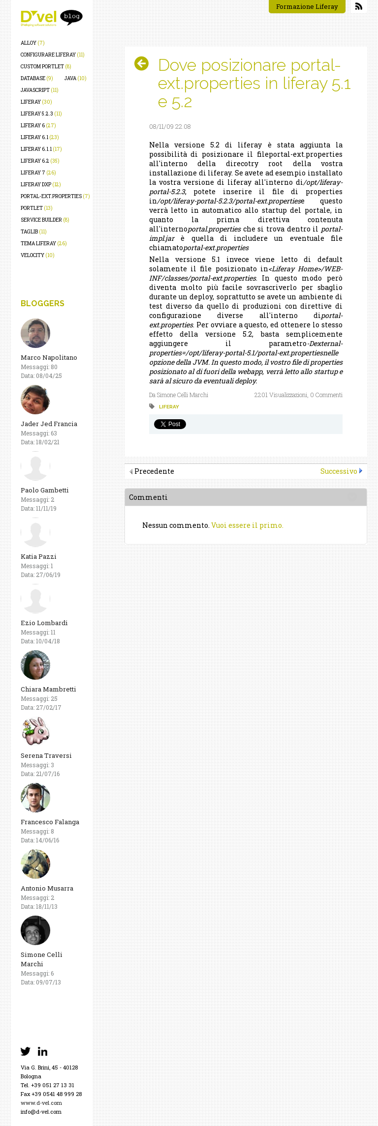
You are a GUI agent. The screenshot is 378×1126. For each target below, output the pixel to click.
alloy (33, 43)
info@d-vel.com (41, 1111)
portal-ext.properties (55, 196)
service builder (45, 220)
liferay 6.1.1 (41, 149)
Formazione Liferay (307, 6)
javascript (40, 90)
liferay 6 (38, 125)
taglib (34, 232)
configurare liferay (53, 55)
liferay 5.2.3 (41, 114)
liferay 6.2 (40, 161)
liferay (36, 102)
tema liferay (44, 243)
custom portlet (46, 66)
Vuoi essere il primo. (247, 525)
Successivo (338, 471)
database (37, 78)
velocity (38, 255)
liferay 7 (38, 173)
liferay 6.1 (40, 137)
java (75, 78)
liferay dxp (41, 184)
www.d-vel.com (41, 1102)
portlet (37, 208)
